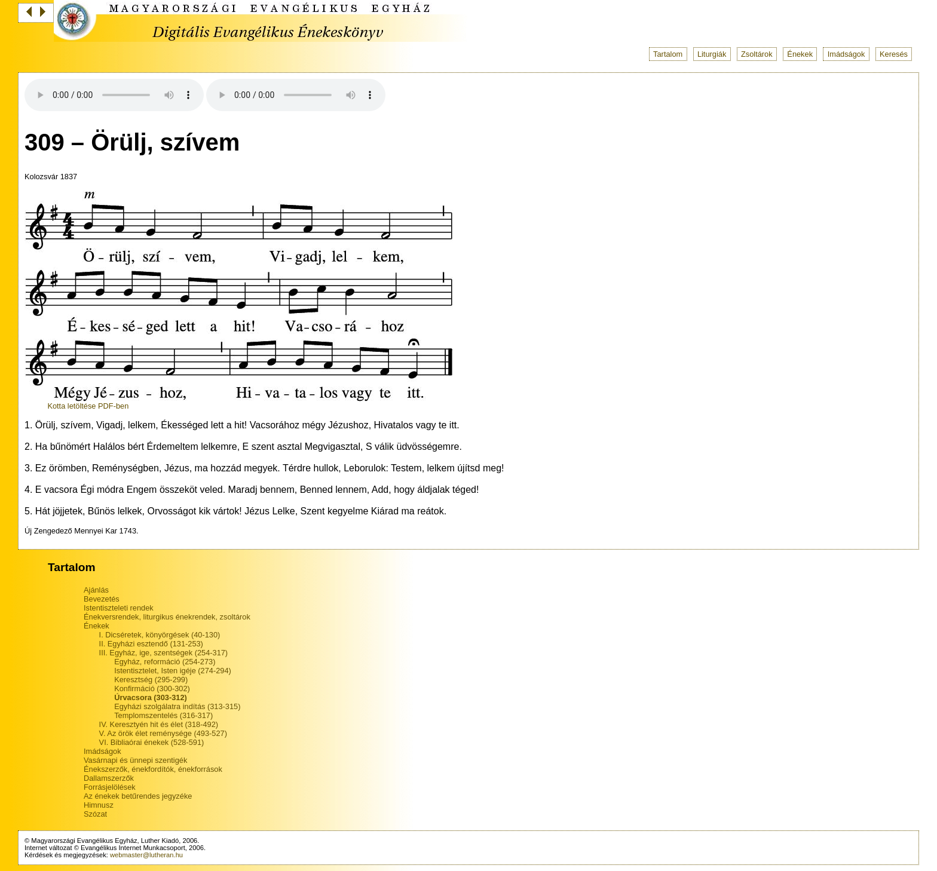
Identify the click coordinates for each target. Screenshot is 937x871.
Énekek (800, 54)
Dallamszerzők (109, 778)
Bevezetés (102, 598)
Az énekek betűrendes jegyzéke (138, 796)
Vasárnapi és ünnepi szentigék (135, 760)
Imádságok (846, 54)
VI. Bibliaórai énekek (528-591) (151, 742)
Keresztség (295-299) (151, 679)
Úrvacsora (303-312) (150, 697)
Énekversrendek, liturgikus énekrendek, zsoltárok (167, 616)
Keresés (894, 54)
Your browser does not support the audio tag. (114, 95)
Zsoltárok (757, 54)
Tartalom (667, 54)
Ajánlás (96, 589)
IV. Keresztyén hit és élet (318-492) (158, 724)
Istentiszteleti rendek (119, 607)
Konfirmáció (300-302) (152, 688)
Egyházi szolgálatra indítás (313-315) (177, 706)
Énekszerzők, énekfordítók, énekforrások (153, 769)
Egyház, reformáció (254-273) (164, 661)
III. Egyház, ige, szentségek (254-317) (163, 652)
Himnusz (99, 805)
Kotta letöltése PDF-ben (87, 405)
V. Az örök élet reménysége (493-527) (163, 733)
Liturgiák (711, 54)
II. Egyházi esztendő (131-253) (151, 643)
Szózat (95, 813)
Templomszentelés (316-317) (163, 715)
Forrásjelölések (110, 787)
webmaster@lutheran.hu (146, 854)
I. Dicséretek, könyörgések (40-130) (160, 634)
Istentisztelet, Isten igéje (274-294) (172, 670)
